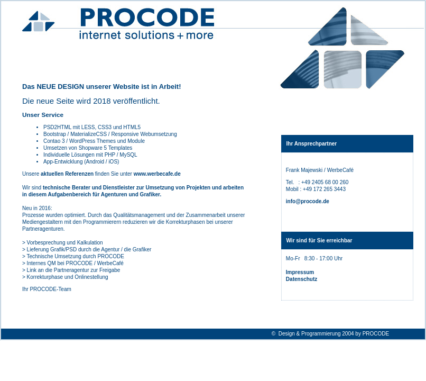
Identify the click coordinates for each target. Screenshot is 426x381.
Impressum (300, 272)
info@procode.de (307, 201)
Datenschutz (301, 279)
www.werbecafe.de (157, 174)
